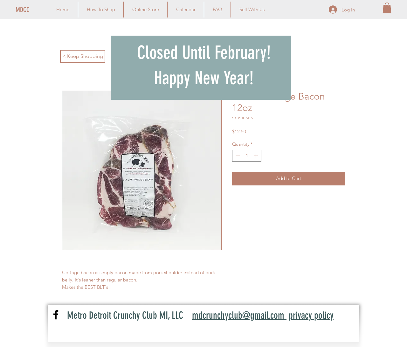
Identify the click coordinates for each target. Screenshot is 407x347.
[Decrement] (237, 155)
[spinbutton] (246, 155)
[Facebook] (56, 315)
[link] (387, 8)
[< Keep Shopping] (82, 56)
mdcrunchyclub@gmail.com (239, 315)
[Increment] (256, 155)
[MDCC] (37, 10)
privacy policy (311, 315)
